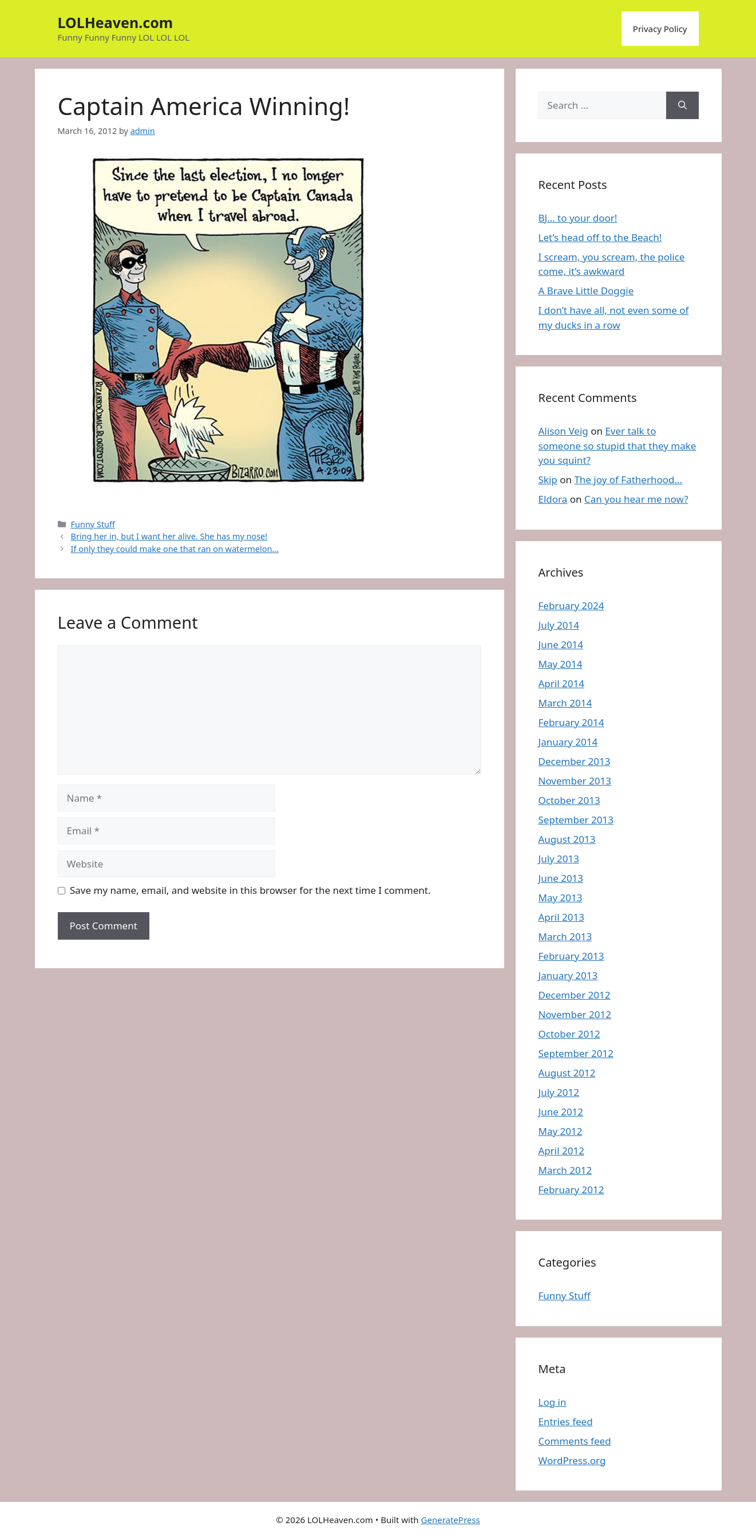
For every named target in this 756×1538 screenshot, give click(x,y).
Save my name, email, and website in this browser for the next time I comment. (250, 890)
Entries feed (566, 1421)
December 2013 (575, 761)
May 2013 (561, 897)
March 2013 (565, 936)
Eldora (553, 499)
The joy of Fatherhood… (628, 479)
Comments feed (575, 1441)
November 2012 (575, 1014)
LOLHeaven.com (115, 22)
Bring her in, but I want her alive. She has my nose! (169, 536)
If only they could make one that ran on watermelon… (175, 548)
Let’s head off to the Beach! (600, 237)
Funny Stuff (93, 524)
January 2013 (568, 975)
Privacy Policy (660, 28)
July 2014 (559, 625)
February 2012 (571, 1189)
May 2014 (561, 664)
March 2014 (565, 702)
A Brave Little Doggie (586, 290)
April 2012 (561, 1150)
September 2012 (576, 1053)
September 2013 (576, 819)
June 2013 (561, 878)
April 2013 (561, 917)
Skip (548, 479)
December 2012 (575, 994)
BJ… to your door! (578, 217)
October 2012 (569, 1033)
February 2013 (571, 956)
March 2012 (565, 1170)
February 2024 (571, 605)
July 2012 (559, 1092)
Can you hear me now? (636, 499)
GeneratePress (450, 1519)
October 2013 (569, 800)
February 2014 (571, 722)
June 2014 (561, 644)
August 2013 (567, 839)
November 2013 (575, 780)
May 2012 (561, 1131)
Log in (553, 1402)
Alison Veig (563, 430)
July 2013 (559, 858)
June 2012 (561, 1111)
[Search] (682, 105)
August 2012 (567, 1072)
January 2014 (568, 741)
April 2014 (561, 683)
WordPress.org (572, 1460)
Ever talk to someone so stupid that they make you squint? (617, 445)
